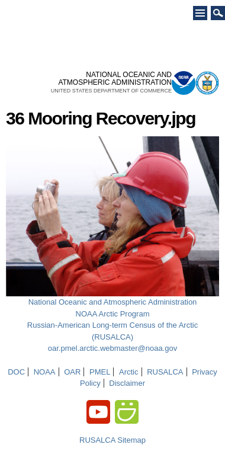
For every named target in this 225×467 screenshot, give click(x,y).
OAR (72, 371)
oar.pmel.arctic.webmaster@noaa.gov (112, 348)
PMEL (99, 371)
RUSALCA (165, 371)
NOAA (45, 371)
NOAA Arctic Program (113, 313)
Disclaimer (127, 383)
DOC (16, 371)
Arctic (129, 371)
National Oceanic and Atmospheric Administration (112, 302)
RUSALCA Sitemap (112, 440)
